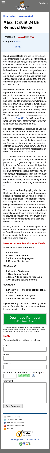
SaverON (19, 118)
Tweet (17, 47)
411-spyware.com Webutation (25, 443)
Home (5, 16)
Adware (13, 16)
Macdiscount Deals (26, 16)
